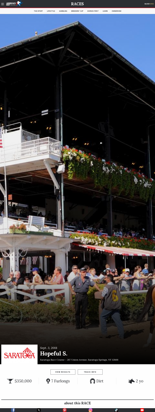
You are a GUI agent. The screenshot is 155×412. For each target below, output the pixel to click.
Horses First (93, 11)
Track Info (90, 372)
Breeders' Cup (77, 11)
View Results (62, 372)
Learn (105, 11)
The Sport (38, 11)
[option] (77, 189)
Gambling (63, 11)
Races (77, 3)
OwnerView (116, 11)
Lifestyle (51, 11)
